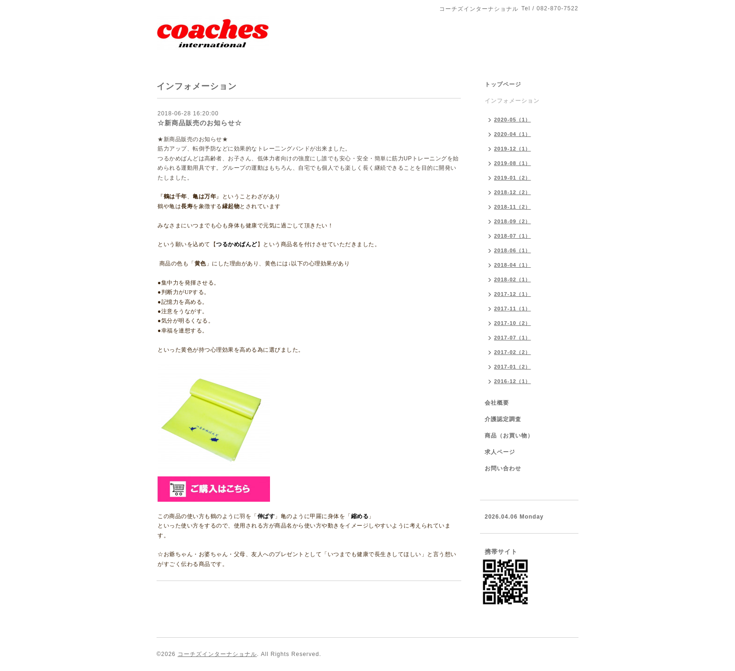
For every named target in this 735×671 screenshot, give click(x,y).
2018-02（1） (512, 279)
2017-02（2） (512, 352)
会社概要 (497, 403)
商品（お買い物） (509, 435)
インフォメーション (512, 101)
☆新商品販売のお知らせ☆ (200, 123)
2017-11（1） (512, 308)
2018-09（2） (512, 221)
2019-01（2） (512, 178)
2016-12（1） (512, 381)
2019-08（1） (512, 163)
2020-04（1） (512, 134)
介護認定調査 (503, 419)
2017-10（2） (512, 323)
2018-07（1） (512, 236)
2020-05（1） (512, 119)
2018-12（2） (512, 192)
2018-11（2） (512, 207)
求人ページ (500, 452)
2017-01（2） (512, 366)
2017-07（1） (512, 337)
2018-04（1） (512, 265)
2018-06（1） (512, 250)
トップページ (503, 84)
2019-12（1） (512, 148)
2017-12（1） (512, 294)
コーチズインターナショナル (217, 654)
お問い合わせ (503, 468)
